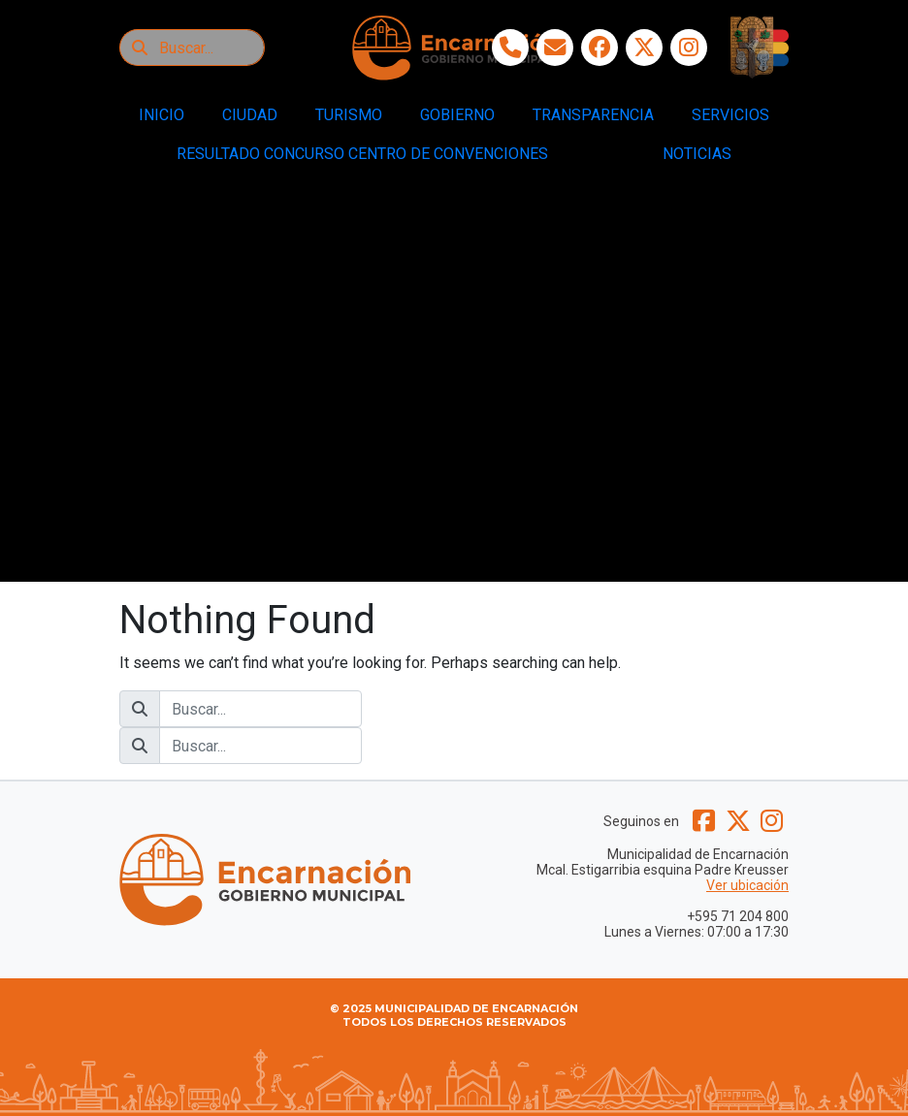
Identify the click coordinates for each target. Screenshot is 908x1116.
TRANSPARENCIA (593, 115)
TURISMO (348, 115)
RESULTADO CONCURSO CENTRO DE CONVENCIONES (362, 153)
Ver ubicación (747, 885)
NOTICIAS (697, 153)
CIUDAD (249, 115)
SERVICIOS (730, 115)
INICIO (161, 115)
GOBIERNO (457, 115)
